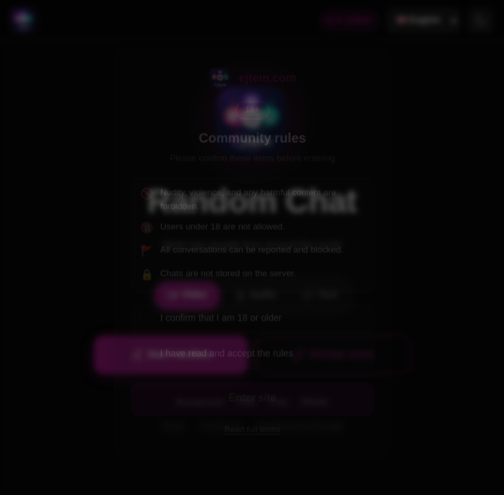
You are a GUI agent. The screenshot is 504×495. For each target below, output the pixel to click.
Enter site (251, 399)
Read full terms (252, 432)
